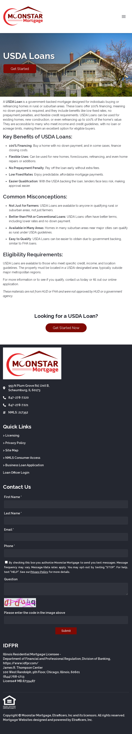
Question (10, 579)
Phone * (9, 546)
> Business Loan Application (23, 465)
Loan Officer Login (16, 472)
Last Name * (13, 513)
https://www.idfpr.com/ (20, 663)
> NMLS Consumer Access (21, 457)
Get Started (20, 69)
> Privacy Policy (14, 443)
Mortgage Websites (17, 719)
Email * (9, 529)
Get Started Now (66, 328)
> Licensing (11, 435)
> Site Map (10, 450)
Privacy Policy (39, 572)
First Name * (13, 497)
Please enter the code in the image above (34, 612)
